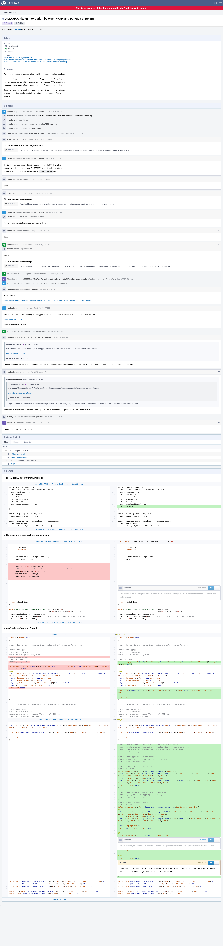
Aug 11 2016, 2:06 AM (54, 212)
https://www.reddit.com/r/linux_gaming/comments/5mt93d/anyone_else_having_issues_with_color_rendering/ (48, 300)
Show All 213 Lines (60, 542)
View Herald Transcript (55, 133)
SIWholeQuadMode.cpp (21, 457)
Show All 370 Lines (59, 720)
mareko (11, 52)
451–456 (10, 266)
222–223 (10, 150)
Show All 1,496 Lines (58, 529)
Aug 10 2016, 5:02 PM (43, 193)
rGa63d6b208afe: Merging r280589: (19, 57)
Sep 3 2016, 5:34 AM (125, 279)
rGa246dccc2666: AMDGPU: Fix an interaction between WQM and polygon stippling (38, 60)
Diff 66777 (39, 158)
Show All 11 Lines (59, 635)
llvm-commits (38, 128)
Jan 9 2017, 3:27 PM (42, 308)
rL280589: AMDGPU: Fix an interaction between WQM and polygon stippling (35, 62)
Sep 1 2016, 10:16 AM (41, 245)
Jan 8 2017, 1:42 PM (47, 289)
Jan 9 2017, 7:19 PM (39, 372)
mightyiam (11, 417)
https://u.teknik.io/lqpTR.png (15, 319)
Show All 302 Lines (58, 622)
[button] (220, 3)
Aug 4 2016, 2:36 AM (53, 159)
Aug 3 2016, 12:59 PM (43, 139)
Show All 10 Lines (59, 899)
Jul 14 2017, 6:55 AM (41, 423)
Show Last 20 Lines (75, 529)
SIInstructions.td (18, 454)
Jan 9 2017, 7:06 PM (60, 337)
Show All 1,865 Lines (60, 484)
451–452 (10, 204)
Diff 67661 (39, 212)
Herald (10, 133)
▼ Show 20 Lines (76, 484)
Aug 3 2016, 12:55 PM (53, 112)
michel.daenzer (13, 337)
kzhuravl (33, 133)
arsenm (11, 49)
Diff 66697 (39, 112)
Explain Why (111, 279)
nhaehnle (17, 29)
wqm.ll (14, 464)
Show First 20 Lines (42, 484)
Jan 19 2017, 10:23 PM (53, 417)
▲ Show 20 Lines (42, 529)
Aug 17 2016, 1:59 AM (40, 231)
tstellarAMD (13, 46)
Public (20, 23)
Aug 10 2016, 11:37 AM (41, 179)
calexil (10, 289)
